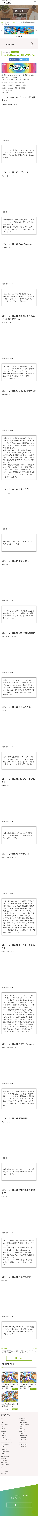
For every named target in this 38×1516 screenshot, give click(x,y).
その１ (3, 90)
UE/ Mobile (22, 1420)
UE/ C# (3, 1429)
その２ (8, 90)
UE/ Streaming (5, 1456)
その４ (3, 92)
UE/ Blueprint (22, 1418)
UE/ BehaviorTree (24, 1424)
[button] (2, 30)
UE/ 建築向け (4, 1460)
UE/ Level (3, 1431)
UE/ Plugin (4, 1449)
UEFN (2, 1422)
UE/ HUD (21, 1433)
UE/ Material (22, 1440)
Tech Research (5, 1464)
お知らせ (3, 1473)
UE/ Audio (3, 1435)
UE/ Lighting (22, 1437)
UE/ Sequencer (23, 1444)
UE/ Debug (22, 1429)
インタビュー (4, 1424)
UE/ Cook (21, 1427)
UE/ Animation (23, 1422)
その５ (8, 92)
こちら (21, 85)
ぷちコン (3, 1467)
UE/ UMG (3, 1458)
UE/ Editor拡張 (5, 1451)
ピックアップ (4, 1462)
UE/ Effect (22, 1431)
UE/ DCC (3, 1433)
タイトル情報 (4, 1471)
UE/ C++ (3, 1446)
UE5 (2, 1420)
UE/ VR (3, 1437)
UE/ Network (22, 1446)
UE (2, 1427)
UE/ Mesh (3, 1454)
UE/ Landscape (23, 1435)
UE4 (2, 1418)
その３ (12, 90)
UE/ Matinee (22, 1442)
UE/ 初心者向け (5, 1444)
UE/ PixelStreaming (6, 1442)
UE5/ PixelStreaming (6, 1440)
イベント (3, 1469)
